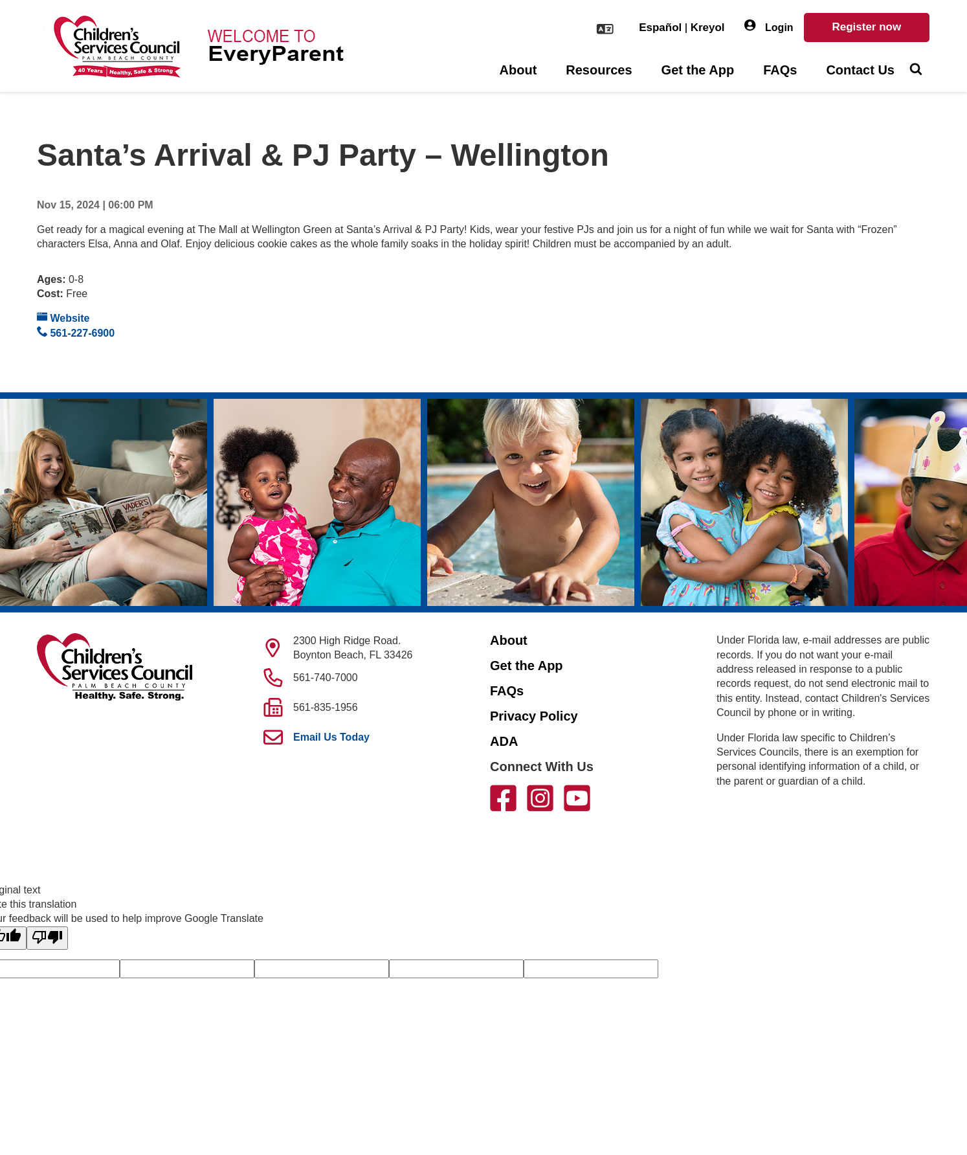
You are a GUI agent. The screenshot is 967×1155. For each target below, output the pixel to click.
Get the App (698, 70)
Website (63, 317)
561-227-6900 (76, 332)
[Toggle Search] (915, 70)
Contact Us (860, 70)
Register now (866, 27)
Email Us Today (331, 737)
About (518, 70)
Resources (599, 70)
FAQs (780, 70)
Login (769, 26)
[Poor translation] (47, 938)
